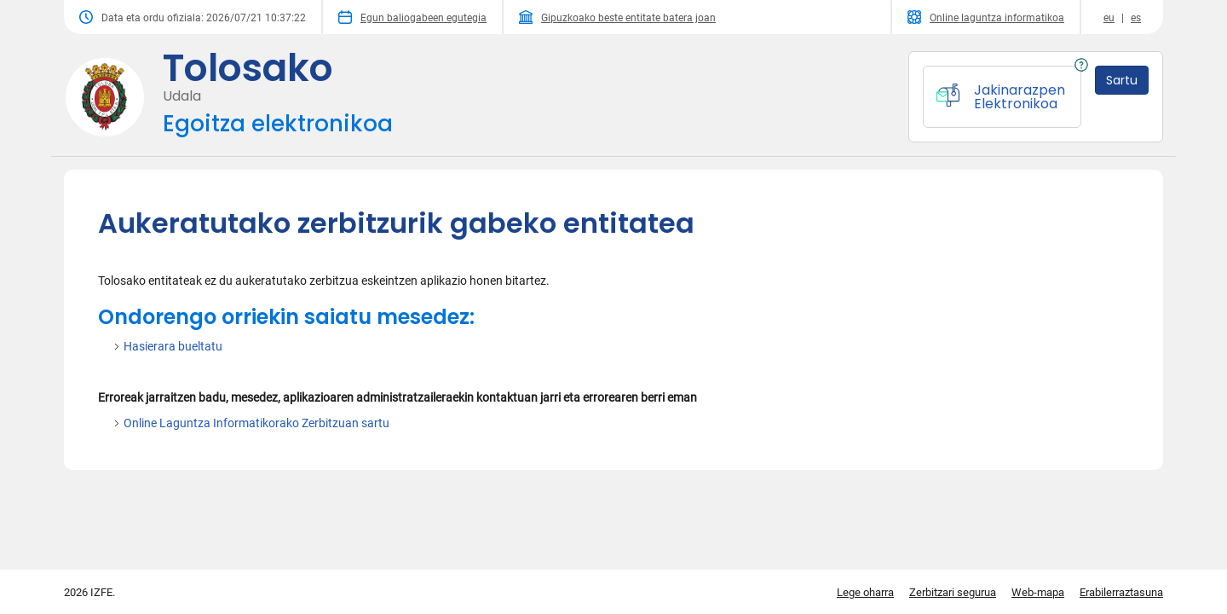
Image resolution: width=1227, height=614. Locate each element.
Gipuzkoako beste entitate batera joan (617, 17)
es (1136, 18)
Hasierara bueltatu (173, 346)
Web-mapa (1037, 592)
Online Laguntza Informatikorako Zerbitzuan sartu (256, 423)
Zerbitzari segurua (952, 592)
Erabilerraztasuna (1121, 592)
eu (1109, 18)
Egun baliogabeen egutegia (412, 17)
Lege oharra (865, 592)
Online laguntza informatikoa (985, 17)
